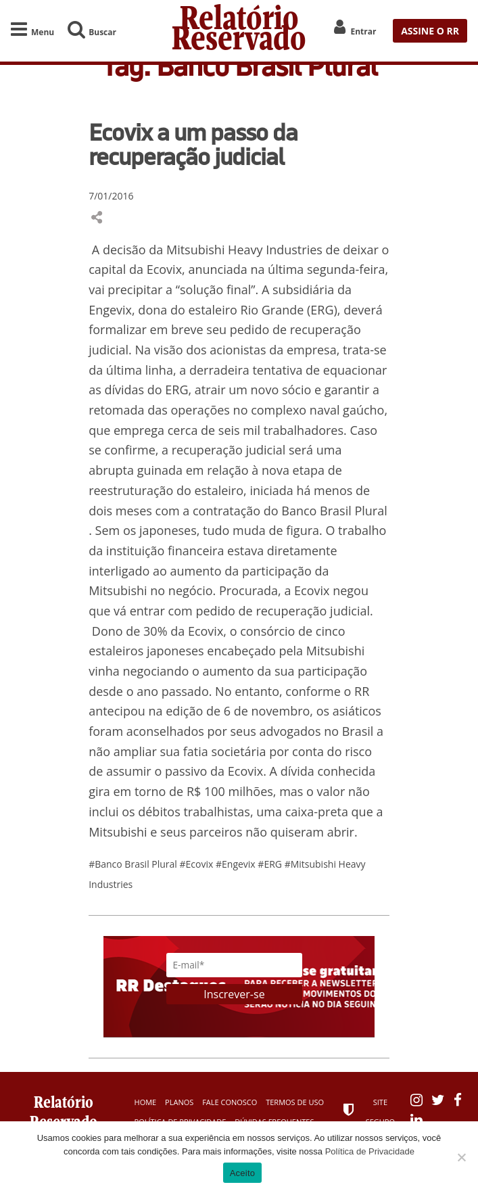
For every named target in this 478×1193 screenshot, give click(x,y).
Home (146, 1102)
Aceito (243, 1173)
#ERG (271, 864)
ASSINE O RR (430, 30)
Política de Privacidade (369, 1151)
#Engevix (237, 864)
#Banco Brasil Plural (134, 864)
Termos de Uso (295, 1102)
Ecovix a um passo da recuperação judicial (193, 144)
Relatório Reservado (239, 30)
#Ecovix (198, 864)
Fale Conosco (229, 1102)
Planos (179, 1102)
